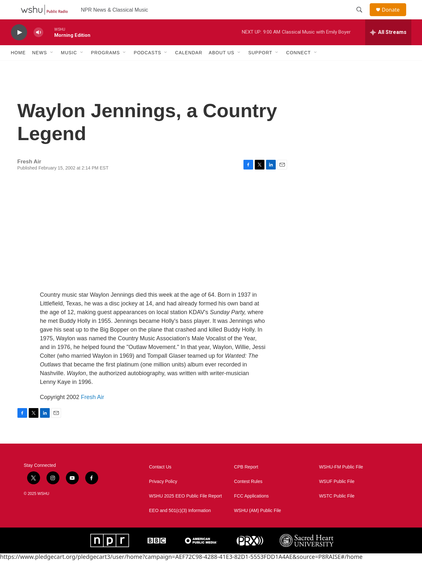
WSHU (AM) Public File (257, 525)
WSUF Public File (337, 496)
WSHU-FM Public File (341, 481)
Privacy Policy (163, 496)
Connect (298, 67)
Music (69, 67)
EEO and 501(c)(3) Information (180, 525)
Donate (395, 17)
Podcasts (147, 67)
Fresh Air (92, 411)
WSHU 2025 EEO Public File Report (185, 510)
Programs (105, 67)
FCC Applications (251, 510)
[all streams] (388, 47)
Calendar (188, 67)
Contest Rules (248, 496)
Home (18, 67)
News (39, 67)
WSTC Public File (337, 510)
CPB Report (246, 481)
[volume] (38, 47)
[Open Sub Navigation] (52, 67)
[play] (19, 47)
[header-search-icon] (362, 17)
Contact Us (160, 481)
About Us (221, 67)
